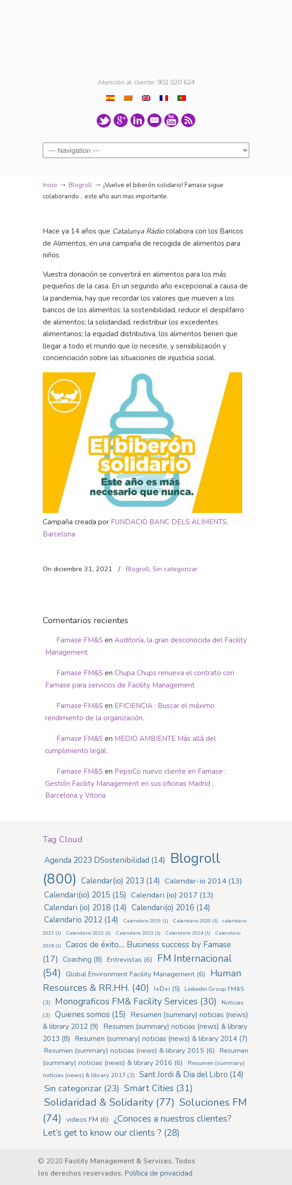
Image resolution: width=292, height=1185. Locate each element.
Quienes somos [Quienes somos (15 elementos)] (90, 1014)
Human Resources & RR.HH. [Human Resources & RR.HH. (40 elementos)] (142, 980)
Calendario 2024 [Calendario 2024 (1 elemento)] (187, 932)
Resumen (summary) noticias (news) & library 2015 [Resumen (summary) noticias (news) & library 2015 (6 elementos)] (129, 1050)
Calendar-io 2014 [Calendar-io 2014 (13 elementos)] (203, 881)
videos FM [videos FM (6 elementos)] (87, 1119)
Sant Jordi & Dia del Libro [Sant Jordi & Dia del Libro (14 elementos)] (191, 1074)
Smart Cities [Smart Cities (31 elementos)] (158, 1088)
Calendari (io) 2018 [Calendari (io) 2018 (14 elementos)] (85, 907)
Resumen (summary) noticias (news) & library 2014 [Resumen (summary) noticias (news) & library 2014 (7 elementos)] (161, 1038)
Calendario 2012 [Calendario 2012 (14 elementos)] (81, 919)
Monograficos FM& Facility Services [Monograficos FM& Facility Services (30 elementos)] (136, 1002)
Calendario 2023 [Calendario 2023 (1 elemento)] (138, 932)
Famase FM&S (79, 640)
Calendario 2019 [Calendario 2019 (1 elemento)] (145, 920)
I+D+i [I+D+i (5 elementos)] (167, 988)
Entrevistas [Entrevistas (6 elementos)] (130, 959)
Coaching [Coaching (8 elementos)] (82, 959)
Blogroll (80, 185)
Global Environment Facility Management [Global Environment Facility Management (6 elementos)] (136, 974)
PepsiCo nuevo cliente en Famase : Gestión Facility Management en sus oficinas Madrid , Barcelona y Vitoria (135, 783)
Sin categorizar (175, 569)
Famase (146, 38)
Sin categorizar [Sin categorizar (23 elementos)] (81, 1088)
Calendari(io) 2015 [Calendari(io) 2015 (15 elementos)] (85, 895)
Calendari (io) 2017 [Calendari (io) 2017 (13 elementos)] (172, 895)
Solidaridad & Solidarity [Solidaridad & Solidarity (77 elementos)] (109, 1102)
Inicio (50, 185)
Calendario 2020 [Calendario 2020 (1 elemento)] (195, 920)
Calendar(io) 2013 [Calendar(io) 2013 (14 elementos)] (120, 881)
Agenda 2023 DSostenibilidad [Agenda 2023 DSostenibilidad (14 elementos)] (104, 860)
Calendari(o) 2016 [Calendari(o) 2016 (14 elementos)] (170, 907)
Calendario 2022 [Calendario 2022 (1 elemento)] (88, 932)
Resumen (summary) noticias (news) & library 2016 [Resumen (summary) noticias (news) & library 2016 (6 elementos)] (145, 1056)
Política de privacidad (158, 1173)
